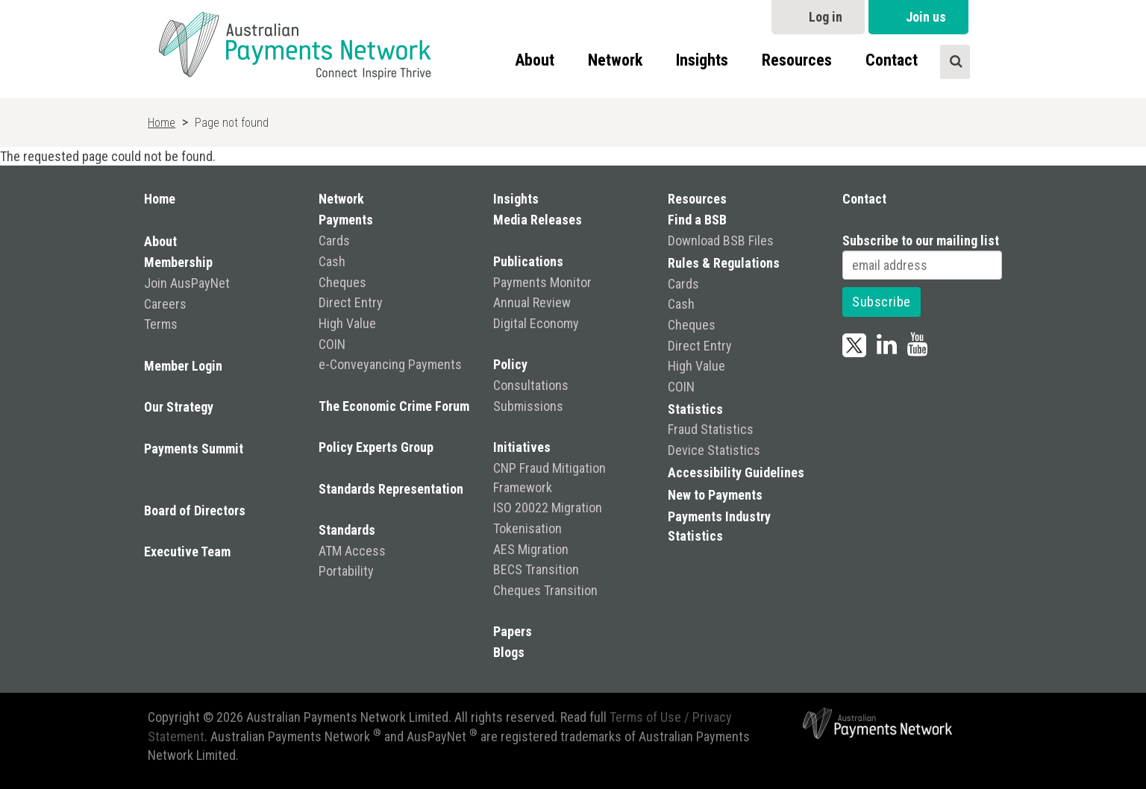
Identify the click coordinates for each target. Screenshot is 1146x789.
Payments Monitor (542, 282)
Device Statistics (714, 450)
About (534, 60)
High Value (347, 323)
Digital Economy (536, 323)
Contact (891, 60)
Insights (702, 60)
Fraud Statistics (711, 429)
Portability (346, 571)
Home (161, 123)
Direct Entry (351, 302)
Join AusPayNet (187, 283)
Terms (161, 324)
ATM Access (352, 551)
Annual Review (532, 302)
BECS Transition (536, 569)
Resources (797, 60)
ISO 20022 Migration (547, 507)
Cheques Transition (545, 590)
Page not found (232, 123)
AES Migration (531, 549)
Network (615, 60)
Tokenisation (527, 528)
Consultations (531, 385)
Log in (825, 17)
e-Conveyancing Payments (390, 364)
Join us (926, 17)
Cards (334, 240)
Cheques (342, 282)
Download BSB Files (721, 240)
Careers (165, 304)
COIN (332, 344)
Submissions (528, 406)
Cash (332, 261)
